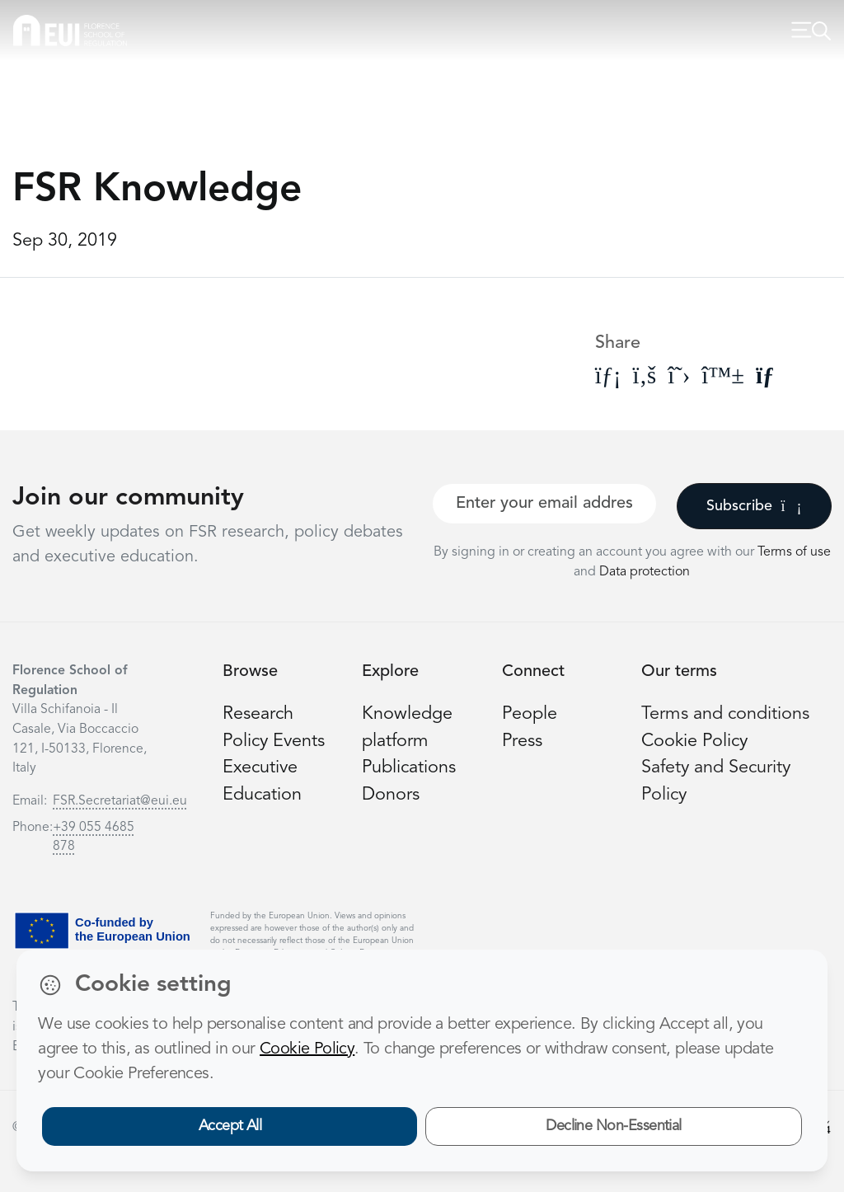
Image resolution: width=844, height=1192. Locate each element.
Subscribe (753, 506)
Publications (409, 768)
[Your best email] (544, 503)
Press (522, 741)
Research (258, 714)
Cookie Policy (694, 741)
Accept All (230, 1126)
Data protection (644, 572)
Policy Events (274, 741)
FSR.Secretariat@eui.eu (120, 801)
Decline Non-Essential (614, 1126)
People (529, 714)
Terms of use (794, 552)
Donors (391, 795)
